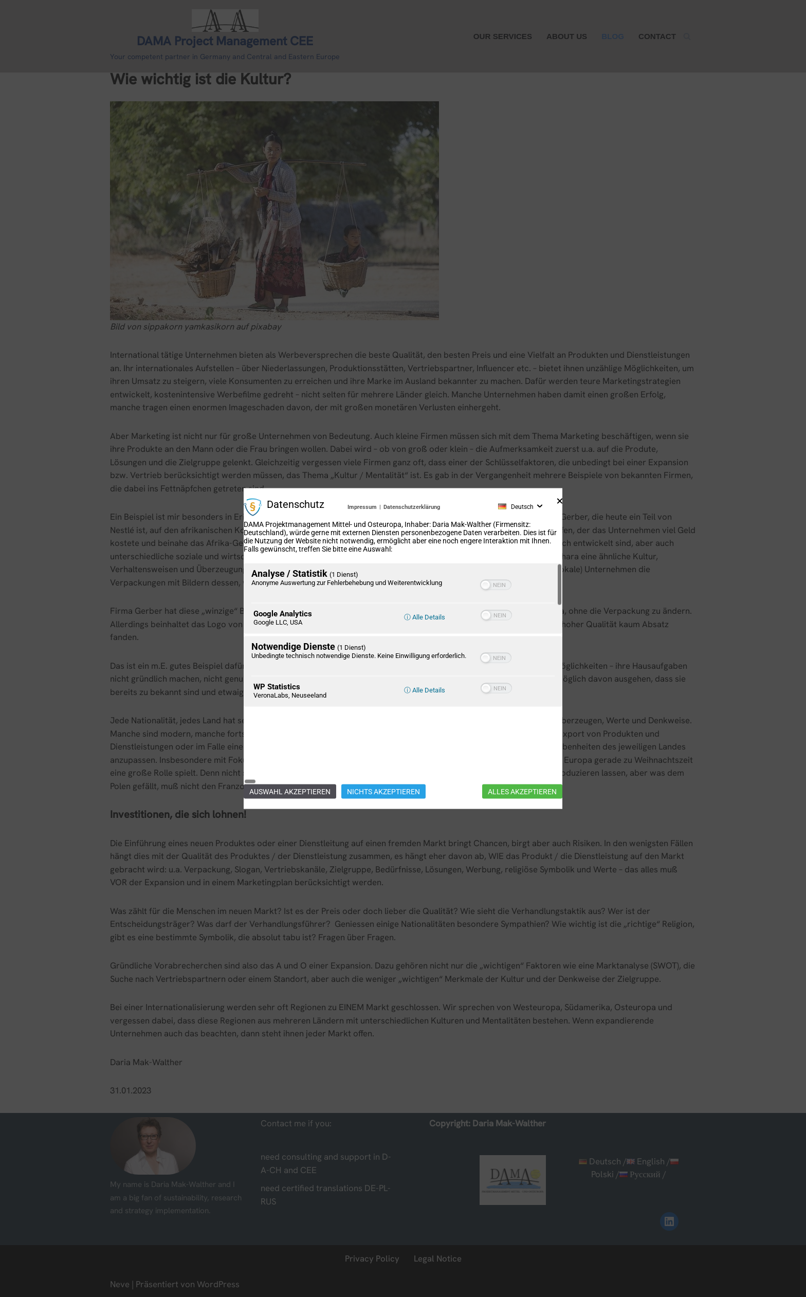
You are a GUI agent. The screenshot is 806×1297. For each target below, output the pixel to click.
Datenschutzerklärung (411, 544)
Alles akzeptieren (522, 754)
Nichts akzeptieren (383, 754)
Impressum (362, 544)
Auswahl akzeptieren (290, 754)
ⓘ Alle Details (424, 655)
